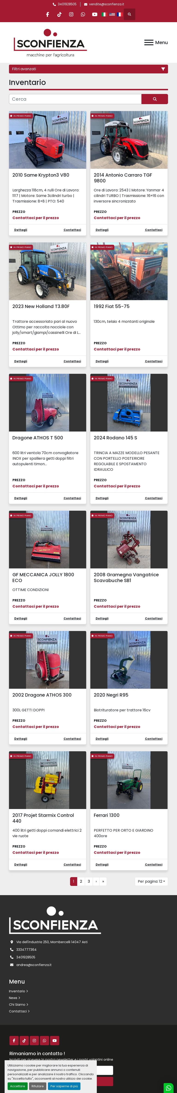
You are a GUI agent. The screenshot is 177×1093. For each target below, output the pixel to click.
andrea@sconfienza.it (34, 965)
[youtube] (94, 14)
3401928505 (67, 4)
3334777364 (26, 949)
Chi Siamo (17, 1004)
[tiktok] (59, 14)
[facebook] (47, 14)
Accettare (17, 1086)
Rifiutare (38, 1086)
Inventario (17, 991)
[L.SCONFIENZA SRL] (55, 920)
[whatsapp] (83, 14)
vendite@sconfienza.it (106, 4)
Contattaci (18, 1011)
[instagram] (71, 14)
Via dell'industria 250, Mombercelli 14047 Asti (52, 942)
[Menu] (148, 42)
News (13, 998)
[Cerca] (75, 99)
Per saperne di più (64, 1086)
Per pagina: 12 (150, 881)
